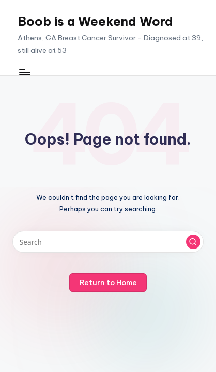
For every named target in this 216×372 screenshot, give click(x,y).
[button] (193, 242)
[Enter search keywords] (108, 242)
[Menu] (24, 72)
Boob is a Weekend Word (95, 21)
